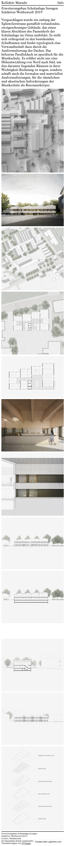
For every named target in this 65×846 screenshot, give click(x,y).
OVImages (26, 843)
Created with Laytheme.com (48, 842)
